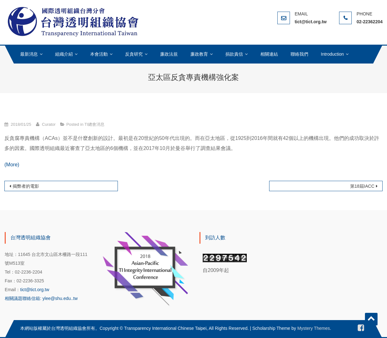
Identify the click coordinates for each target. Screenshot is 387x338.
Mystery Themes (313, 328)
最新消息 (29, 54)
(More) (11, 164)
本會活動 (99, 54)
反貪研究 (134, 54)
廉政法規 (169, 54)
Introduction (332, 54)
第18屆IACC (362, 186)
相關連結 (269, 54)
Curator (48, 124)
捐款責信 (234, 54)
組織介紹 (64, 54)
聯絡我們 (299, 54)
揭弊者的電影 (26, 186)
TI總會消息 (94, 124)
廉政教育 (199, 54)
